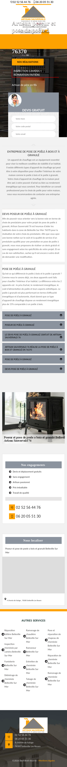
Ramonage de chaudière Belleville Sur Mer (32, 636)
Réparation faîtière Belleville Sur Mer (12, 634)
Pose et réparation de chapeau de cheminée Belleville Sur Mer (54, 640)
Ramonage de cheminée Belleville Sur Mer (54, 679)
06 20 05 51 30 (44, 2)
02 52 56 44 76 (21, 2)
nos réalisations (27, 62)
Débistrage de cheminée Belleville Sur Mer (11, 681)
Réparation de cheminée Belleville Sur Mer (54, 661)
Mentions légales (46, 760)
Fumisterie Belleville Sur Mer (10, 665)
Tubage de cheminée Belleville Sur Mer (32, 685)
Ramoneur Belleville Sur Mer (32, 651)
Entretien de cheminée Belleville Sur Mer (32, 667)
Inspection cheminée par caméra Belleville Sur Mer (12, 650)
